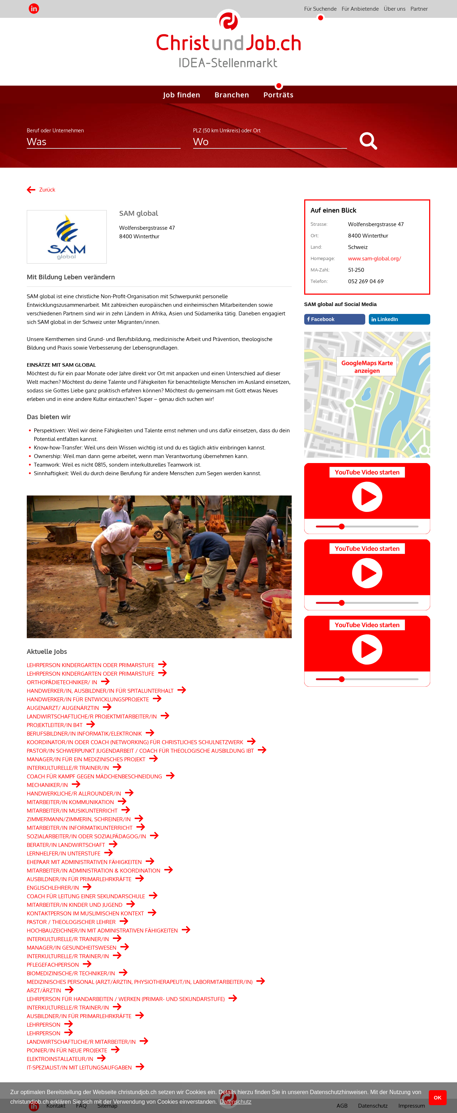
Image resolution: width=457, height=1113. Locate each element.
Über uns (395, 8)
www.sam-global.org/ (374, 258)
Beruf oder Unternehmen (55, 130)
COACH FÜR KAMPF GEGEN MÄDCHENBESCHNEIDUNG (94, 776)
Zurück (47, 189)
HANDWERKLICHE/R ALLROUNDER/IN (74, 793)
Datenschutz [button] (235, 1102)
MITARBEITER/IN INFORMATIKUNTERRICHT (79, 827)
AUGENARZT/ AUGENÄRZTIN (63, 708)
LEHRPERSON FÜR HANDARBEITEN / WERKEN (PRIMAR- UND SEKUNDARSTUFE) (126, 999)
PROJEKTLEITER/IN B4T (54, 725)
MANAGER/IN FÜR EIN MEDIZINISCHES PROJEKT (86, 759)
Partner (419, 8)
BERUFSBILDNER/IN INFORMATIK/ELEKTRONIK (84, 733)
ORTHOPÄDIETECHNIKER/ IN (62, 682)
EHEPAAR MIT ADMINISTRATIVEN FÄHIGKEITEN (84, 862)
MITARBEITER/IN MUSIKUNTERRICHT (72, 810)
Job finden (181, 94)
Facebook (321, 319)
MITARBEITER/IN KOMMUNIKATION (70, 802)
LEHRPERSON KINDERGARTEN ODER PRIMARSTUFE (90, 665)
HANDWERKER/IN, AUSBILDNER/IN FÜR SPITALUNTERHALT (100, 690)
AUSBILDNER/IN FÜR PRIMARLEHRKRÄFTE (79, 879)
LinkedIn (385, 319)
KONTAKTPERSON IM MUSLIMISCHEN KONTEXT (85, 913)
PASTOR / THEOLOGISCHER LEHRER (71, 922)
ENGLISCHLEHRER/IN (53, 887)
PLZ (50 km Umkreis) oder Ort (227, 130)
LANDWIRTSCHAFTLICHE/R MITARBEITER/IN (81, 1041)
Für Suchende (320, 8)
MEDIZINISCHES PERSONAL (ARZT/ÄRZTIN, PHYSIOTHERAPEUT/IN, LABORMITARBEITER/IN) (139, 982)
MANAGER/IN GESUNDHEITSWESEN (71, 947)
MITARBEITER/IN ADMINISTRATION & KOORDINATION (93, 870)
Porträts (278, 94)
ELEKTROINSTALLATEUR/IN (60, 1059)
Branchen (232, 94)
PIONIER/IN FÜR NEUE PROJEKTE (67, 1050)
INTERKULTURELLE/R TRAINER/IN (68, 767)
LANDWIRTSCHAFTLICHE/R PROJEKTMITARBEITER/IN (92, 716)
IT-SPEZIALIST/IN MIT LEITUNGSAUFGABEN (79, 1067)
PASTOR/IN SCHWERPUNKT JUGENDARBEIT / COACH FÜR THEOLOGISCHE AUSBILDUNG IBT (140, 750)
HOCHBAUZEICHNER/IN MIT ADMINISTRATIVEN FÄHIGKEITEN (102, 930)
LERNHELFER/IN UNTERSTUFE (63, 853)
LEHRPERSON (43, 1024)
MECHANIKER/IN (47, 785)
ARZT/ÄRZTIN (44, 990)
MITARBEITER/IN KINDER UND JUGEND (74, 904)
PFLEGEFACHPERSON (53, 964)
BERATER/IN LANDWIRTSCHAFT (66, 845)
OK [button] (438, 1098)
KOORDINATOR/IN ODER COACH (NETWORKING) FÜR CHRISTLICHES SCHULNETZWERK (135, 742)
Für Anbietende (360, 8)
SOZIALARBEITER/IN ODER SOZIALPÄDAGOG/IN (86, 836)
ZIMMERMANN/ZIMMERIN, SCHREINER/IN (79, 819)
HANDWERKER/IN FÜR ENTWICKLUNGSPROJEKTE (88, 699)
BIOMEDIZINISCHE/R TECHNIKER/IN (71, 973)
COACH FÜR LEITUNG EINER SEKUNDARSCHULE (86, 896)
